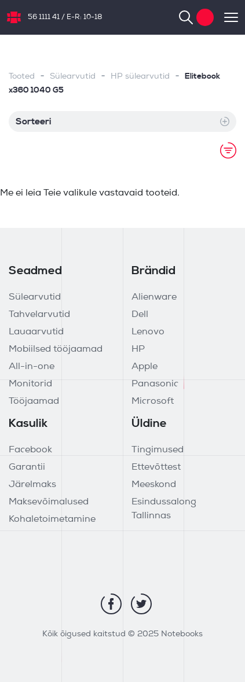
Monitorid (30, 384)
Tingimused (157, 450)
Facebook (30, 450)
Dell (139, 314)
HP (138, 349)
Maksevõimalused (49, 502)
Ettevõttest (156, 467)
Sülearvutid (73, 76)
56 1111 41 (44, 17)
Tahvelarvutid (39, 314)
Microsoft (152, 401)
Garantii (27, 467)
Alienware (154, 297)
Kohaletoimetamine (52, 519)
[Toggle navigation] (226, 17)
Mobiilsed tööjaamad (56, 349)
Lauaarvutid (36, 332)
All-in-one (31, 366)
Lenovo (147, 332)
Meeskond (153, 484)
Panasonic (154, 384)
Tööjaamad (34, 401)
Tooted (22, 76)
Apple (144, 366)
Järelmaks (32, 484)
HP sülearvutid (140, 76)
